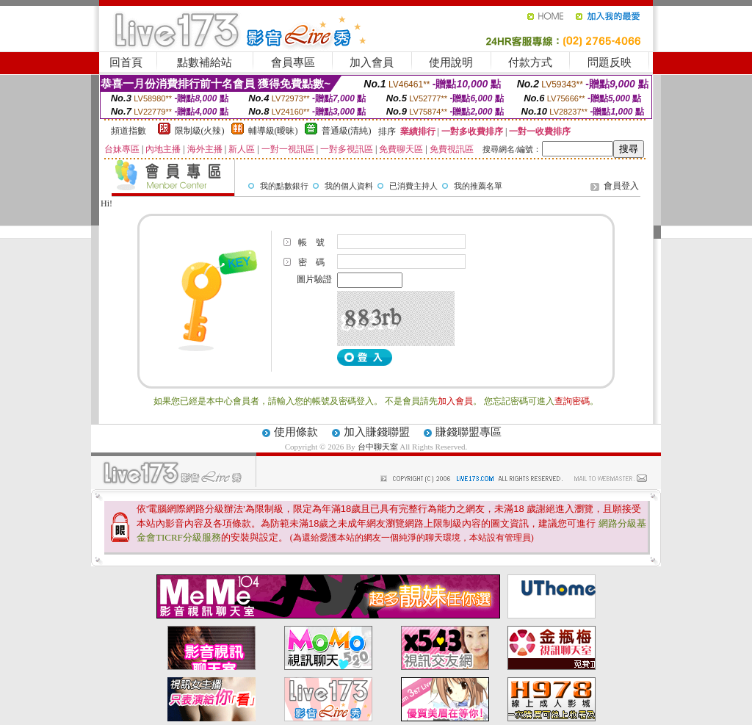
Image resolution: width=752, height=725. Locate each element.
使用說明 (451, 62)
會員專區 (293, 62)
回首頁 (125, 62)
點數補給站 (204, 62)
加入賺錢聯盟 (377, 432)
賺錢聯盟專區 (468, 432)
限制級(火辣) (200, 131)
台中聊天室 (379, 446)
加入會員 (372, 62)
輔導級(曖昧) (273, 131)
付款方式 (530, 62)
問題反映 (610, 62)
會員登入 (621, 186)
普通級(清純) (347, 131)
